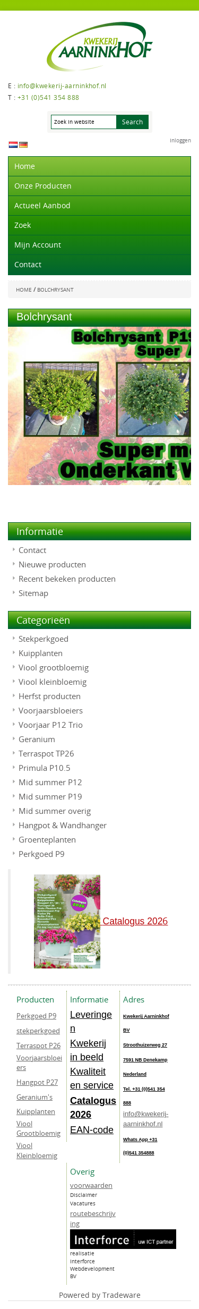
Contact (27, 264)
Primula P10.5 (45, 767)
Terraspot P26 (38, 1045)
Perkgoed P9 (42, 853)
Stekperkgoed (43, 638)
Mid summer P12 (50, 782)
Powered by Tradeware (100, 1295)
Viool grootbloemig (54, 667)
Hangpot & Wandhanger (63, 825)
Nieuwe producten (52, 564)
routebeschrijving (93, 1218)
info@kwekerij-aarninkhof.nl (145, 1119)
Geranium (37, 739)
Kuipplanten (41, 653)
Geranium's (34, 1097)
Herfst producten (50, 696)
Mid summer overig (55, 810)
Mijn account (37, 245)
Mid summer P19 (50, 796)
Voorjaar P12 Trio (51, 724)
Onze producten (43, 186)
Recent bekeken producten (67, 578)
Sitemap (33, 593)
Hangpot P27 (37, 1082)
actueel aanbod (42, 205)
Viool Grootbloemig (38, 1128)
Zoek (22, 225)
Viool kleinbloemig (52, 681)
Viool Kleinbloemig (36, 1150)
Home (24, 166)
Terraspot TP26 (46, 753)
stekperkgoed (38, 1030)
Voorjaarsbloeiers (51, 710)
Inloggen (180, 140)
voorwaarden (91, 1185)
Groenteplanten (47, 839)
